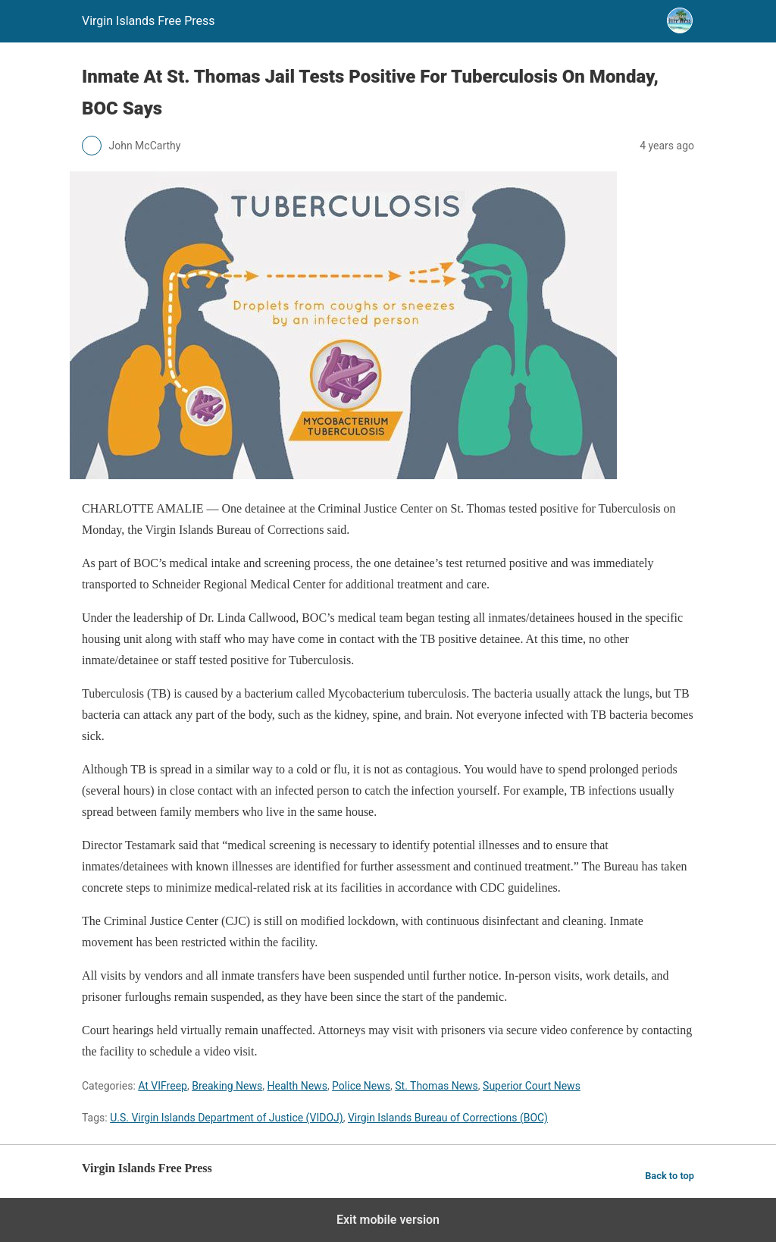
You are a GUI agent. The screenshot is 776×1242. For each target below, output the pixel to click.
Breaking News (227, 1086)
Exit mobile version (388, 1219)
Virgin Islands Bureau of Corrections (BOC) (448, 1118)
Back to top (669, 1175)
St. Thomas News (436, 1086)
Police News (361, 1086)
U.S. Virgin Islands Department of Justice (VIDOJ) (226, 1118)
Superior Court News (531, 1086)
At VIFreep (162, 1086)
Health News (297, 1086)
